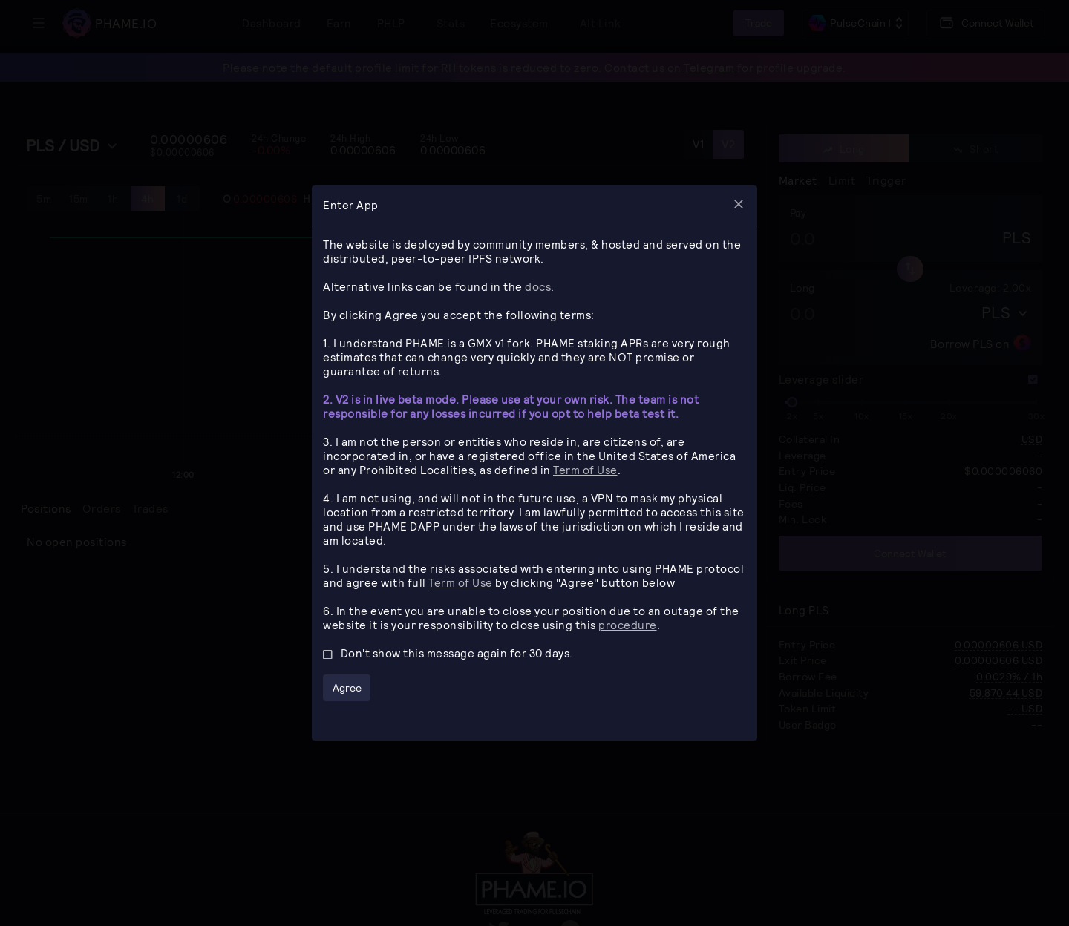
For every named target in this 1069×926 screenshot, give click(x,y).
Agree (347, 687)
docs (538, 286)
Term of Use (585, 469)
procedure (627, 624)
